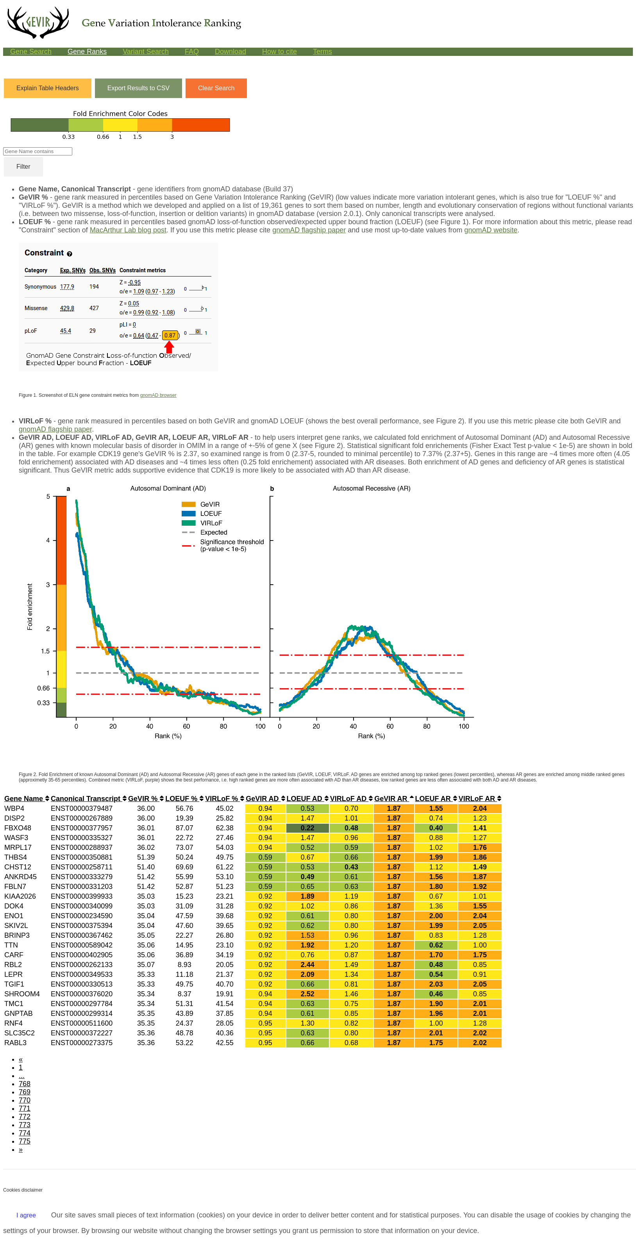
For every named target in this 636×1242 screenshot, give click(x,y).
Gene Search (31, 51)
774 (24, 1133)
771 (24, 1108)
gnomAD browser (158, 395)
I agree (26, 1215)
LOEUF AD (308, 799)
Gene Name (26, 799)
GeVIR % (146, 799)
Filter (23, 166)
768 (24, 1084)
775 (24, 1141)
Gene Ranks (87, 51)
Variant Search (146, 51)
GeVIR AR (393, 799)
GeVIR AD (265, 799)
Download (230, 51)
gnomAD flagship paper (309, 230)
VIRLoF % (224, 799)
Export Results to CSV (138, 88)
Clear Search (216, 88)
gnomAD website (490, 230)
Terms (322, 51)
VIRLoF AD (351, 799)
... (22, 1076)
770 (24, 1100)
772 (24, 1117)
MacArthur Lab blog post (128, 230)
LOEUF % (184, 799)
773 (24, 1125)
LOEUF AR (436, 799)
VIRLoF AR (480, 799)
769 (24, 1092)
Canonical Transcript (89, 799)
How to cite (279, 51)
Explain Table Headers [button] (47, 88)
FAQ (192, 51)
